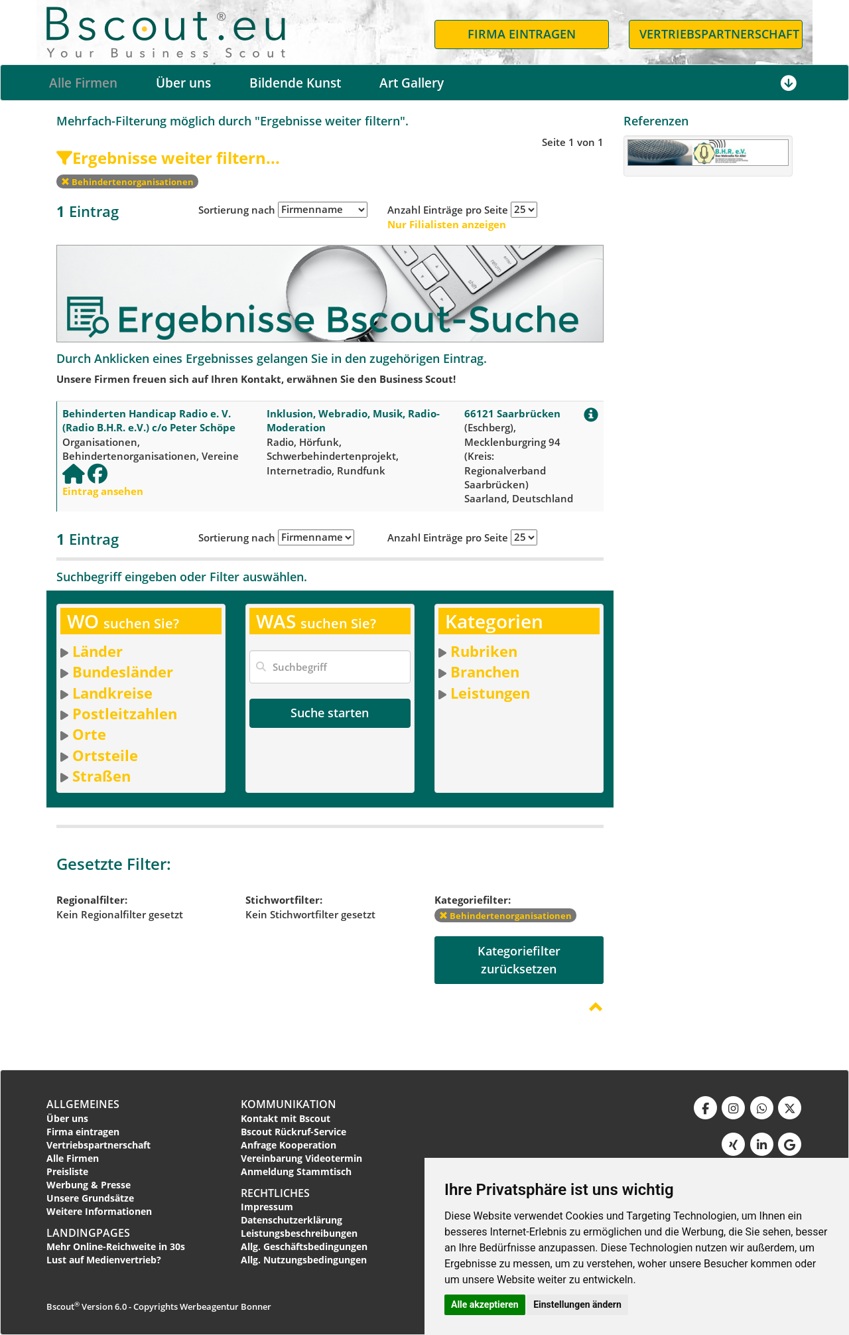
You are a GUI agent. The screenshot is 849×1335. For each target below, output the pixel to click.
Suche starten (330, 713)
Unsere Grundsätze (90, 1198)
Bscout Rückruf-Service (293, 1131)
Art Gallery (411, 83)
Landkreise (112, 693)
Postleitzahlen (124, 713)
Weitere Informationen (99, 1211)
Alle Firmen (83, 83)
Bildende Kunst (295, 83)
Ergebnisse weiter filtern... (168, 158)
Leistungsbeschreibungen (299, 1233)
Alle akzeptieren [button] (485, 1304)
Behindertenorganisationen (127, 182)
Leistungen (490, 693)
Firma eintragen (82, 1131)
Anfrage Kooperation (288, 1145)
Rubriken (483, 651)
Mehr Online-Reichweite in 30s (115, 1246)
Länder (97, 651)
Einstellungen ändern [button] (577, 1304)
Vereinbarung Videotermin (301, 1158)
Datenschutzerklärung (291, 1220)
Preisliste (67, 1171)
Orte (89, 734)
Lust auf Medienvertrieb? (103, 1259)
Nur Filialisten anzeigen (446, 224)
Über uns (183, 83)
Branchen (484, 671)
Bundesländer (122, 671)
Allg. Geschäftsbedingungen (304, 1246)
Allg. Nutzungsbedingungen (304, 1259)
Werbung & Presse (88, 1184)
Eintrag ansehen (102, 491)
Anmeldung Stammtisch (296, 1171)
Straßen (101, 776)
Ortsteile (105, 755)
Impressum (267, 1206)
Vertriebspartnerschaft (98, 1145)
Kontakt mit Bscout (285, 1118)
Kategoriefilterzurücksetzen (519, 960)
